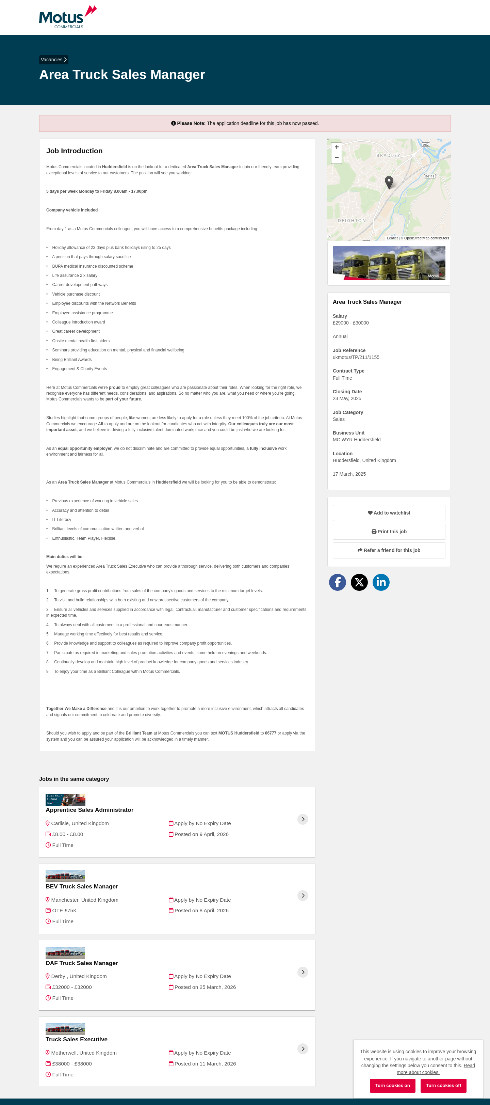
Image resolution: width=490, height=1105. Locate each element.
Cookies (47, 1074)
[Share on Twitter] (359, 582)
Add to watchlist (389, 513)
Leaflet (392, 238)
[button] (389, 183)
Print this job (389, 531)
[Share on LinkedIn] (381, 582)
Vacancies (54, 59)
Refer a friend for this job (389, 550)
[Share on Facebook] (337, 582)
